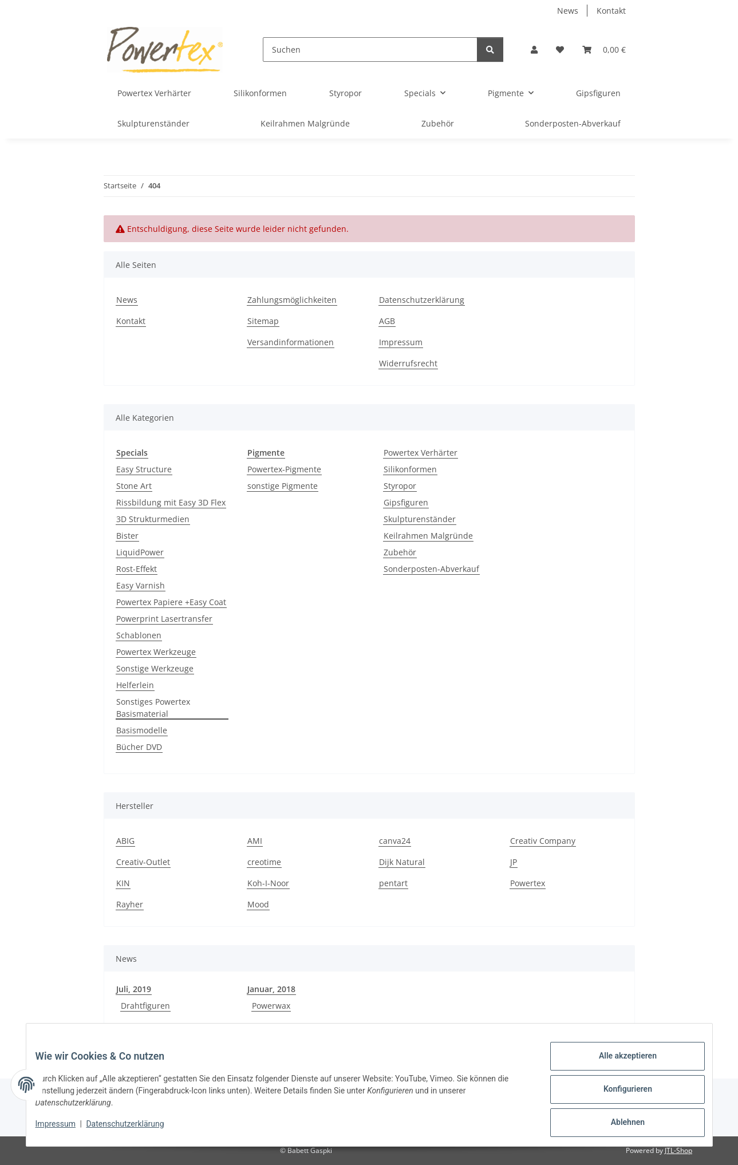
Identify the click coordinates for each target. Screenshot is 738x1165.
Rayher (129, 904)
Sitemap (263, 320)
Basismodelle (141, 730)
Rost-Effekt (136, 568)
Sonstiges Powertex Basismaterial (153, 707)
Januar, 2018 (271, 989)
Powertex (527, 883)
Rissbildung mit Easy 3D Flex (171, 502)
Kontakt (611, 10)
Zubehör (400, 552)
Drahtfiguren (145, 1005)
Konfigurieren (618, 1094)
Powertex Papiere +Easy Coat (171, 602)
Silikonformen (410, 469)
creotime (264, 861)
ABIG (125, 840)
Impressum (65, 1129)
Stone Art (134, 485)
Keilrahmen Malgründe (428, 535)
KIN (123, 883)
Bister (127, 535)
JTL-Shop (678, 1150)
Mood (258, 904)
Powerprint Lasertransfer (164, 618)
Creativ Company (542, 840)
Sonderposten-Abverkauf (431, 568)
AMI (254, 840)
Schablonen (138, 635)
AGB (387, 320)
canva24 (395, 840)
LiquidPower (140, 552)
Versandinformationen (290, 342)
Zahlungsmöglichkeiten (292, 299)
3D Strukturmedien (153, 519)
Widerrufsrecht (408, 363)
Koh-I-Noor (268, 883)
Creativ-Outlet (143, 861)
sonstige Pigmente (282, 485)
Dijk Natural (402, 861)
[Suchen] (370, 49)
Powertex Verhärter (420, 452)
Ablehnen (619, 1124)
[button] (534, 49)
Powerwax (271, 1005)
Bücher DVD (139, 746)
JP (513, 861)
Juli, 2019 (133, 989)
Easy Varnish (140, 585)
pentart (393, 883)
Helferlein (135, 685)
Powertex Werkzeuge (156, 651)
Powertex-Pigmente (284, 469)
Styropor (400, 485)
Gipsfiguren (406, 502)
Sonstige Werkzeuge (155, 668)
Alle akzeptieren (619, 1064)
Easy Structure (144, 469)
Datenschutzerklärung (134, 1129)
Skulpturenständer (420, 519)
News (567, 10)
